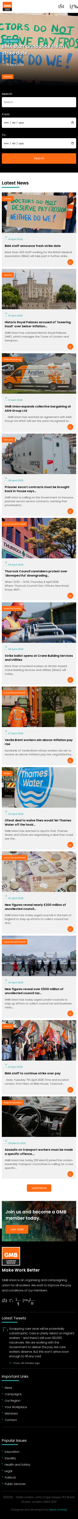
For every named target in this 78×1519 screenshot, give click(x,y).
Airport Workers (13, 1102)
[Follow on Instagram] (32, 1302)
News (8, 1388)
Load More (39, 1188)
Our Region (12, 1401)
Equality (10, 1458)
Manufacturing (12, 359)
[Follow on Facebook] (4, 1301)
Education (12, 1452)
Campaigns (13, 1394)
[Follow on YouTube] (18, 1302)
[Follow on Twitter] (11, 1301)
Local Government (14, 524)
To (3, 135)
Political (10, 1477)
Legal (8, 1471)
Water (7, 773)
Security (8, 439)
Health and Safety (18, 1465)
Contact (11, 1420)
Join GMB (17, 1229)
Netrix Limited (58, 1509)
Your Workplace (16, 1407)
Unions (8, 76)
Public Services (15, 1484)
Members (11, 1413)
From (5, 114)
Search (7, 94)
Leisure (8, 274)
